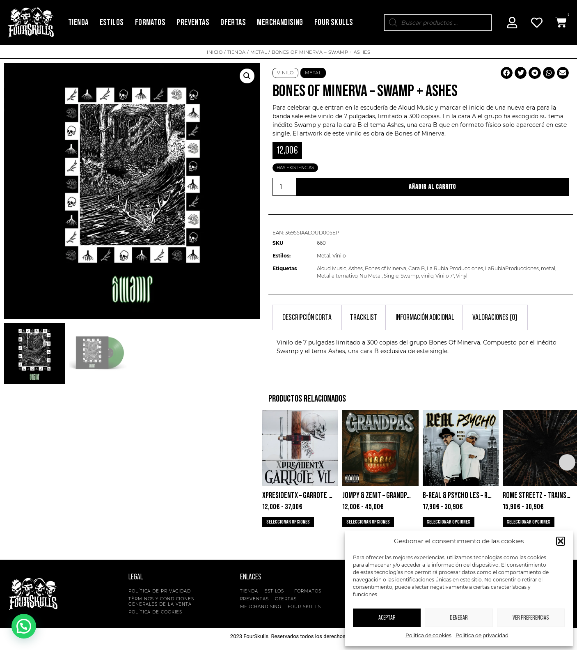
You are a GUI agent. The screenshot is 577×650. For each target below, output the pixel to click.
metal (548, 268)
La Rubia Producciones (455, 268)
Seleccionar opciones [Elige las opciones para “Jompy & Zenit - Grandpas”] (368, 522)
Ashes (355, 268)
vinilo (427, 276)
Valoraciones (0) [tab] (494, 317)
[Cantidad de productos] (284, 187)
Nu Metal (370, 276)
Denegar (459, 618)
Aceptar (387, 618)
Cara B (416, 268)
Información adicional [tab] (425, 317)
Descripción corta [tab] (307, 317)
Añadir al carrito (432, 186)
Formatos (150, 22)
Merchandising (280, 22)
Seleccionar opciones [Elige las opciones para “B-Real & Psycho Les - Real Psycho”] (448, 522)
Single (391, 276)
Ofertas (233, 22)
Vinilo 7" (444, 276)
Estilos (112, 22)
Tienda (78, 22)
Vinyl (461, 276)
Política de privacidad (482, 635)
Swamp (410, 276)
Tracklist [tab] (364, 317)
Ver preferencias (531, 618)
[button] (560, 541)
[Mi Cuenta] (512, 22)
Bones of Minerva (419, 133)
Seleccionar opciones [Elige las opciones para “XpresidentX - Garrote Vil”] (288, 522)
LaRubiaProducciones (512, 268)
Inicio (214, 52)
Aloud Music (415, 107)
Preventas (192, 22)
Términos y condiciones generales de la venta (161, 601)
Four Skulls (333, 22)
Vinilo (285, 73)
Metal (258, 52)
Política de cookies (428, 635)
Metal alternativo (337, 276)
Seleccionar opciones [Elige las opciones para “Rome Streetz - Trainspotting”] (528, 522)
